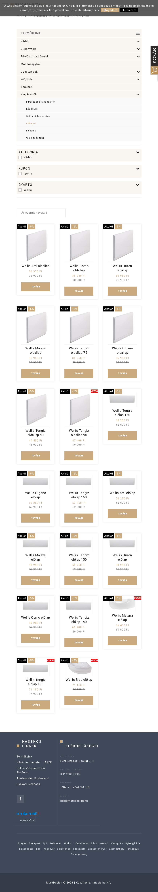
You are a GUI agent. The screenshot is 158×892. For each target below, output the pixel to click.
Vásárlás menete (28, 769)
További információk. (85, 10)
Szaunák (26, 86)
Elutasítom (129, 10)
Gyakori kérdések (28, 791)
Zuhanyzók (80, 49)
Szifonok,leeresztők (38, 116)
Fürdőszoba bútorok (80, 56)
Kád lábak (32, 109)
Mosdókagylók (31, 64)
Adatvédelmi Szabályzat (33, 785)
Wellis (25, 190)
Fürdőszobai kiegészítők (40, 102)
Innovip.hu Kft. (102, 882)
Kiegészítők (61, 16)
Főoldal (22, 16)
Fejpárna (31, 130)
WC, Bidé (80, 79)
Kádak (80, 41)
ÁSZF (48, 769)
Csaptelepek (80, 71)
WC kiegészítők (35, 138)
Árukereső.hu (27, 820)
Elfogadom (109, 10)
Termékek (40, 16)
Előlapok (82, 16)
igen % (25, 173)
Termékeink (24, 763)
